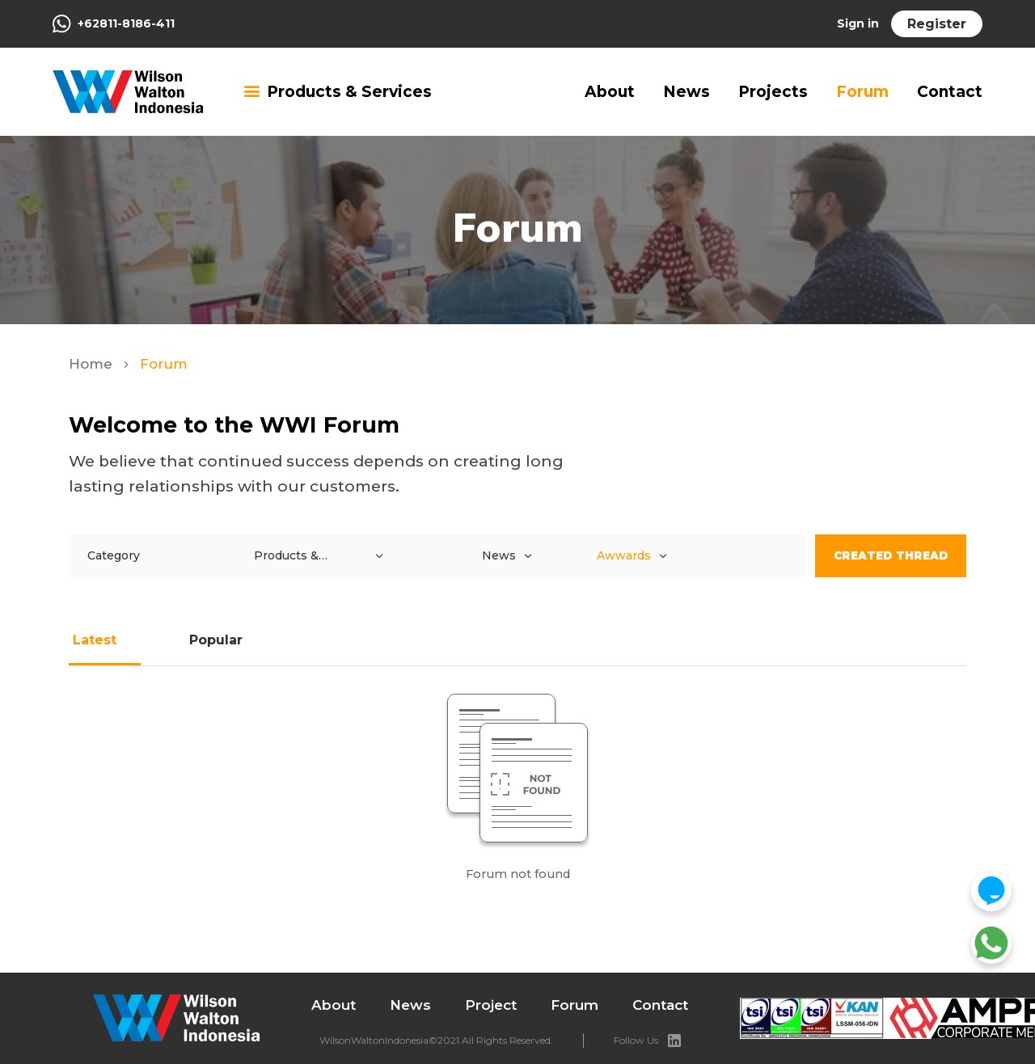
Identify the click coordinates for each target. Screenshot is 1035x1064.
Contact (949, 91)
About (610, 91)
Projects (773, 91)
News (686, 91)
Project (491, 1005)
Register (936, 24)
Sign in (858, 23)
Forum (862, 91)
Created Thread (890, 555)
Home (92, 364)
